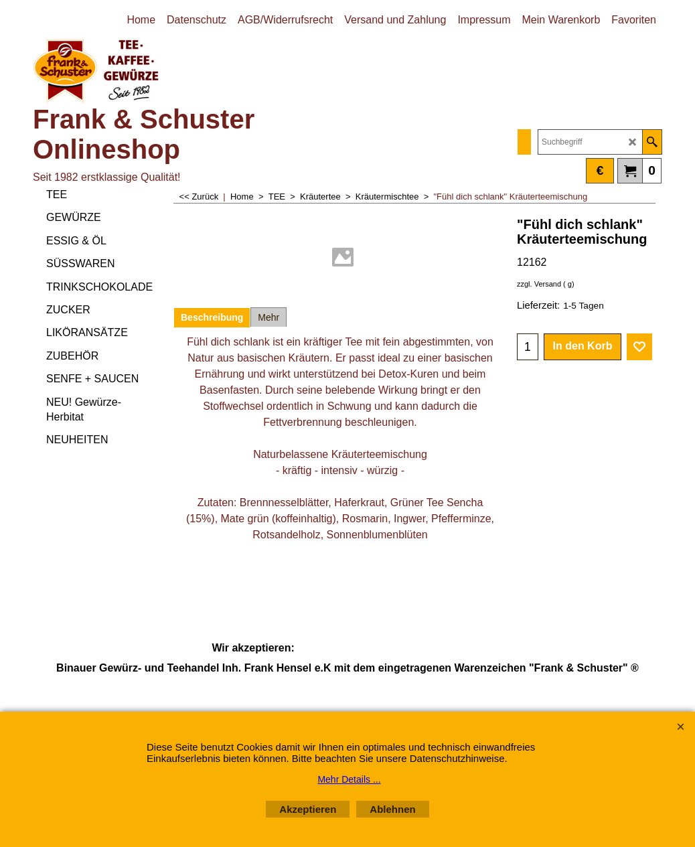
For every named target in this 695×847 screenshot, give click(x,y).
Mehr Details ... (348, 779)
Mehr (268, 317)
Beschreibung (212, 317)
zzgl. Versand (539, 284)
